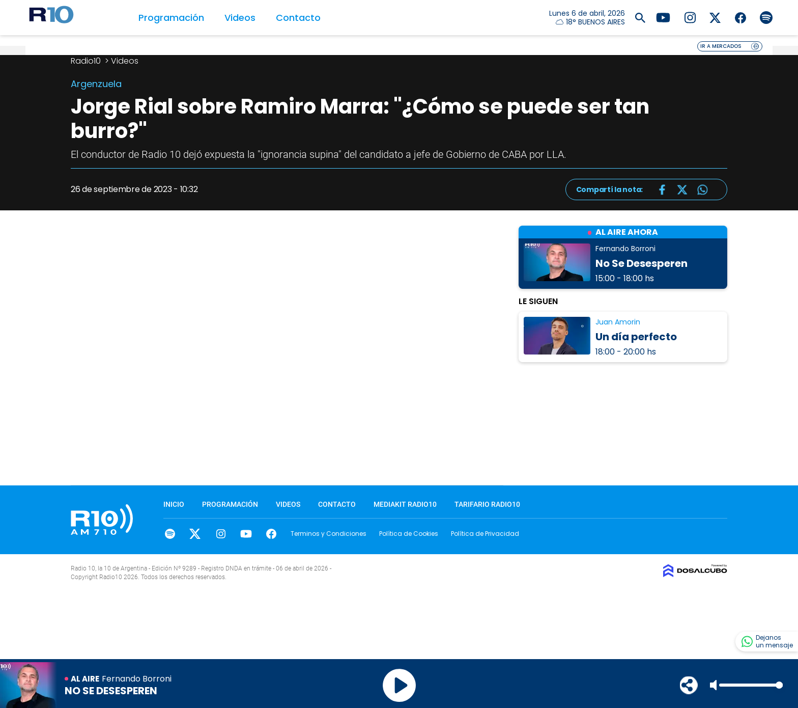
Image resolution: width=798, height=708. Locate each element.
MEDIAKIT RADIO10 (405, 504)
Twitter (195, 534)
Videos (239, 17)
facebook (271, 534)
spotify (169, 534)
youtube (246, 534)
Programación (171, 17)
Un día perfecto (636, 337)
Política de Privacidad (485, 533)
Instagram (220, 534)
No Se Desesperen (641, 263)
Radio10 (87, 61)
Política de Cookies (408, 533)
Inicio (173, 504)
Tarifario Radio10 (487, 504)
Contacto (298, 17)
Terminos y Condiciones (328, 533)
